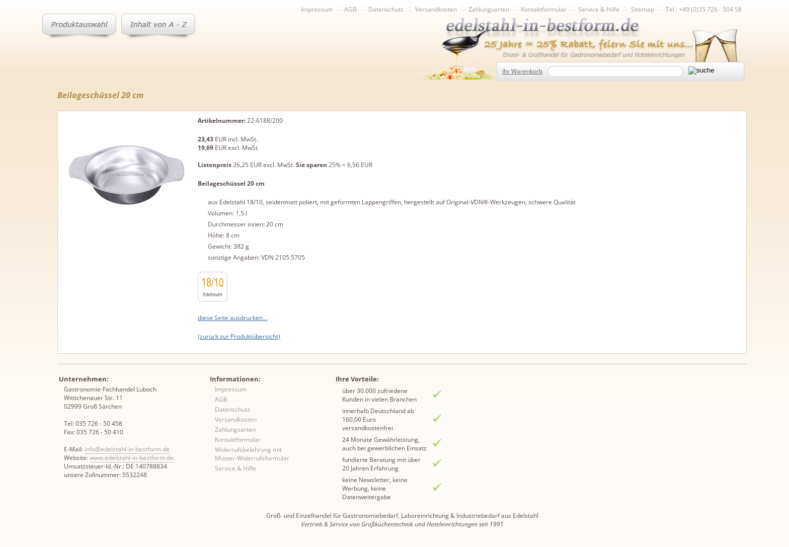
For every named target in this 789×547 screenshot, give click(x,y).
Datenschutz (386, 9)
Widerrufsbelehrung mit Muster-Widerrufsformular (252, 453)
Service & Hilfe (598, 9)
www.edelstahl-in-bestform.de (132, 457)
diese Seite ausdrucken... (232, 318)
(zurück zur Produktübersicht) (239, 336)
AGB (350, 9)
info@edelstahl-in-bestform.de (127, 449)
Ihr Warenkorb (522, 71)
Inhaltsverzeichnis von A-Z (158, 26)
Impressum (317, 9)
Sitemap (642, 9)
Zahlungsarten (488, 9)
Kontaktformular (544, 9)
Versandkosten (436, 9)
